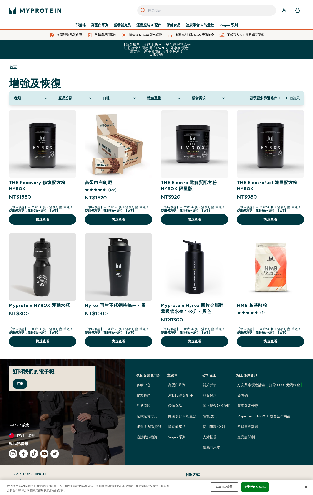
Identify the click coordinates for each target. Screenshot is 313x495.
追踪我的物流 (147, 437)
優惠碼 (242, 395)
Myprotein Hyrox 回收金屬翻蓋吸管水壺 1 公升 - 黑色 (192, 308)
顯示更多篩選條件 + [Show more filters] (265, 98)
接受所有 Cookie (255, 486)
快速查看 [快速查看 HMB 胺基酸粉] (270, 341)
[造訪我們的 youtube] (44, 453)
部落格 (80, 25)
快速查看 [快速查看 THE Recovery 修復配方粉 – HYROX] (43, 219)
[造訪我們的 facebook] (23, 453)
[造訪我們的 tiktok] (34, 453)
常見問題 (143, 406)
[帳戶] (284, 10)
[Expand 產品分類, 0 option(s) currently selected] (75, 98)
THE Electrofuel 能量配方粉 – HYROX (269, 185)
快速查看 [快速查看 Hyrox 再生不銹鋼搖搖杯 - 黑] (118, 341)
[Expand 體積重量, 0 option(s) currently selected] (164, 98)
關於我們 (210, 385)
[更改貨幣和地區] (63, 435)
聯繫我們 (143, 395)
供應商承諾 (211, 447)
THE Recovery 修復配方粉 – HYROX (39, 185)
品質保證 (210, 395)
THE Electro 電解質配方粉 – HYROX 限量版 (191, 185)
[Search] (143, 10)
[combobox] (206, 10)
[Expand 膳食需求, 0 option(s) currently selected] (208, 98)
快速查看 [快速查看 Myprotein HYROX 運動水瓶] (43, 341)
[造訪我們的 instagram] (13, 453)
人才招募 (210, 437)
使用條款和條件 (215, 427)
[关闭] (306, 487)
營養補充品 (122, 25)
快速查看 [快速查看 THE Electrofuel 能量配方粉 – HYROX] (270, 219)
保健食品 (173, 25)
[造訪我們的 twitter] (54, 453)
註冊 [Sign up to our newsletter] (20, 384)
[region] (156, 487)
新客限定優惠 (247, 406)
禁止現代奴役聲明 (217, 406)
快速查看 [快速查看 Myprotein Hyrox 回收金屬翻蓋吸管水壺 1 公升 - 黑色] (194, 341)
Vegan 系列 (228, 25)
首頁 (13, 67)
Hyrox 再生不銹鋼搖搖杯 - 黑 (115, 305)
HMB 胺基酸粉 (252, 305)
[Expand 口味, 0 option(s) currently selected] (119, 98)
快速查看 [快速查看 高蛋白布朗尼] (118, 219)
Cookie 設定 (19, 425)
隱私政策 (210, 416)
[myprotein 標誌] (35, 10)
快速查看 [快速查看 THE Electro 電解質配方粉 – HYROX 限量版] (194, 219)
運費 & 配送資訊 (149, 427)
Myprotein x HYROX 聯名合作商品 (264, 416)
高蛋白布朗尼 (98, 182)
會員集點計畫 (247, 427)
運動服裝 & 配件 (148, 25)
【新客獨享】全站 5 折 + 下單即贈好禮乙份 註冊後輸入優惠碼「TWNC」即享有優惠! (156, 49)
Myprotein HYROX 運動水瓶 (39, 305)
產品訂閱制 (246, 437)
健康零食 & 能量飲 (200, 25)
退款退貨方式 (147, 416)
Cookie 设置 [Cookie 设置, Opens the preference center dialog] (224, 486)
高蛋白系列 (99, 25)
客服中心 (143, 385)
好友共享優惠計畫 (269, 385)
